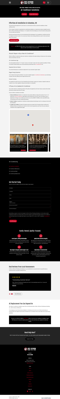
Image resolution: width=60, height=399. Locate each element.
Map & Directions (30, 360)
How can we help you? (12, 206)
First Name (11, 185)
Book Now (24, 14)
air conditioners (38, 64)
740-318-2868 (30, 352)
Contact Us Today (30, 336)
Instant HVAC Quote (34, 14)
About (30, 368)
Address (10, 199)
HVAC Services (30, 370)
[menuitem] (30, 164)
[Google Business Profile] (27, 388)
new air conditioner (18, 96)
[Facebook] (30, 388)
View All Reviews (18, 291)
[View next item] (12, 291)
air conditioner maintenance (39, 74)
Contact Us (30, 383)
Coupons (30, 381)
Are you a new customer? (13, 202)
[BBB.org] (32, 388)
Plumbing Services (30, 372)
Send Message (13, 218)
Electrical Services (30, 374)
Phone (10, 192)
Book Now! (48, 3)
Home (30, 365)
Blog (30, 379)
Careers (30, 377)
